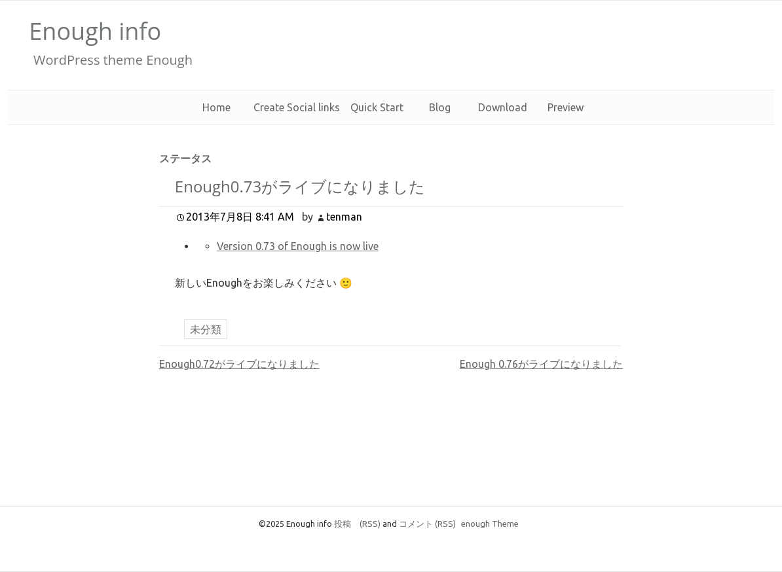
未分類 (205, 329)
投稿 (357, 523)
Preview (566, 107)
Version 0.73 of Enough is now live (298, 246)
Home (216, 107)
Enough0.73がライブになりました (300, 186)
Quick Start (376, 107)
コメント (427, 523)
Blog (440, 107)
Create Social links (296, 107)
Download (502, 107)
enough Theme (490, 523)
